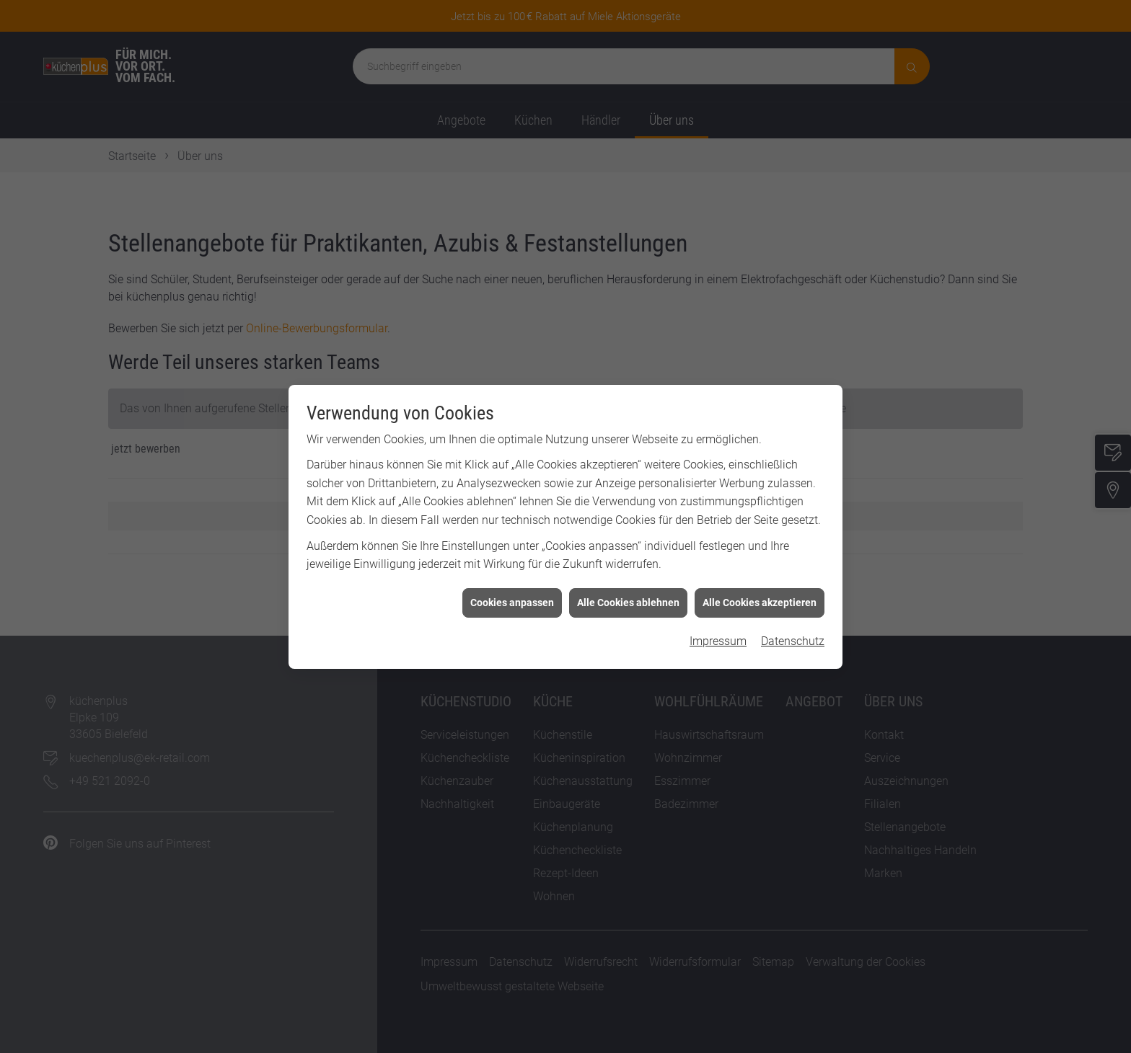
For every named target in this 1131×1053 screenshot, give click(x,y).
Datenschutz (792, 631)
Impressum (718, 631)
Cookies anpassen (512, 591)
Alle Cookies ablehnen (628, 591)
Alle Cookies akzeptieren (760, 591)
